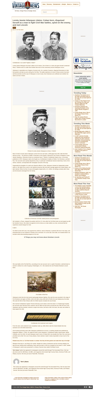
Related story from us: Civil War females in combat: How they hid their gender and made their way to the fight (41, 340)
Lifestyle (63, 4)
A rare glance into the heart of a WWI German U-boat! (82, 193)
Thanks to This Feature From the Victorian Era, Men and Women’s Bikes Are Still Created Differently (82, 103)
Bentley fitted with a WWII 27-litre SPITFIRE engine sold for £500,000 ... (82, 133)
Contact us (75, 4)
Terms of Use (46, 387)
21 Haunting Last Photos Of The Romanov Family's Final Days (82, 178)
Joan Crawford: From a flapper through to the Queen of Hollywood (83, 150)
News (44, 4)
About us (69, 4)
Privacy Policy (38, 387)
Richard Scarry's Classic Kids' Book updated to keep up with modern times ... (82, 203)
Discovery (49, 4)
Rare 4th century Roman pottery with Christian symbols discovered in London (82, 118)
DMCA (32, 387)
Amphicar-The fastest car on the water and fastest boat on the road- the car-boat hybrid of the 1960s (83, 97)
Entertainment (56, 4)
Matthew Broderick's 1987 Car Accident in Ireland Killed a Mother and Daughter (83, 174)
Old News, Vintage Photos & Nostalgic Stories (25, 10)
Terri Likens (21, 29)
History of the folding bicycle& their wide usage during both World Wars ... (82, 169)
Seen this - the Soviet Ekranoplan (80, 207)
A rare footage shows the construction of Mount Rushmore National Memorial (82, 146)
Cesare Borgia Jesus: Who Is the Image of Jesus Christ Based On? (82, 114)
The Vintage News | (25, 387)
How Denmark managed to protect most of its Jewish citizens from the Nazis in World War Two (26, 378)
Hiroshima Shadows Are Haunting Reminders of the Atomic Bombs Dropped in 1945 (82, 108)
